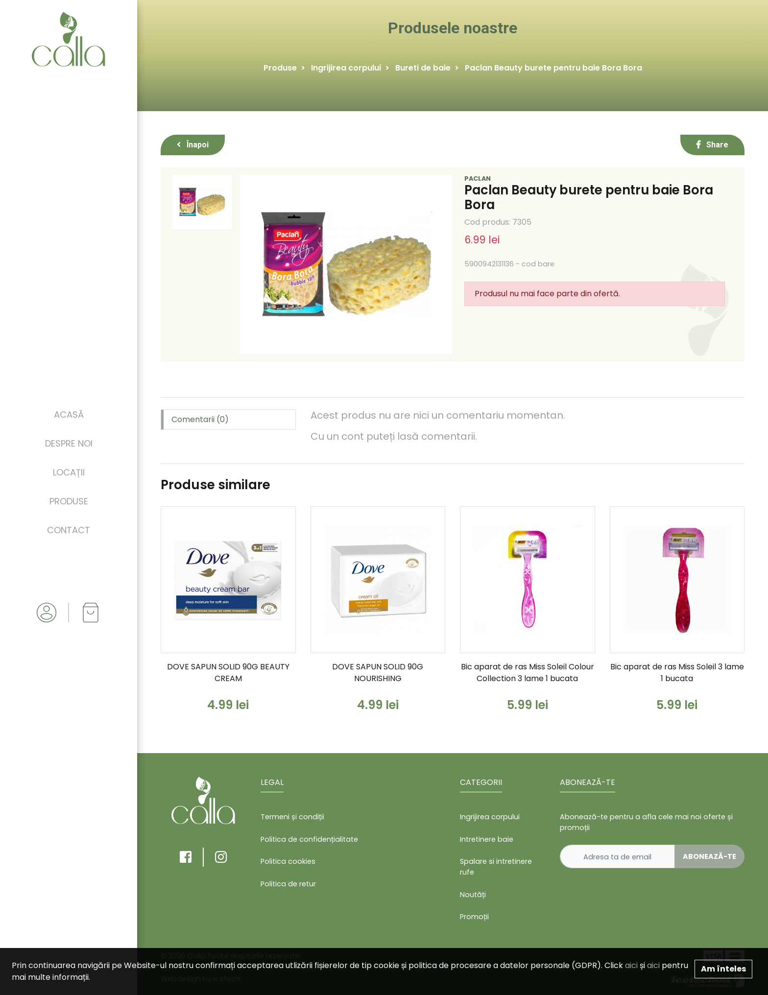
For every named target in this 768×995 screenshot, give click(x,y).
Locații (69, 472)
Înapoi (193, 144)
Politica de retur (288, 884)
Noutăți (473, 895)
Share (712, 144)
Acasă (69, 414)
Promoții (474, 917)
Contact (68, 530)
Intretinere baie (486, 839)
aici (631, 965)
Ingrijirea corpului (346, 67)
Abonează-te (709, 856)
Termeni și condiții (292, 817)
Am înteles (723, 968)
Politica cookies (288, 861)
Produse (68, 501)
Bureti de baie (423, 67)
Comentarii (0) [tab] (200, 419)
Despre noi (69, 443)
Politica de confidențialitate (309, 839)
